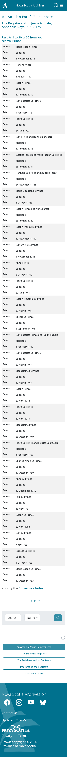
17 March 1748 (24, 382)
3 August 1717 (23, 76)
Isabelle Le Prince (25, 550)
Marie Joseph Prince (27, 46)
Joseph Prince (23, 82)
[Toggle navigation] (58, 5)
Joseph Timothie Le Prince (30, 298)
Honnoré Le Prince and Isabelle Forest (36, 172)
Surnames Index (31, 588)
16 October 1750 (25, 472)
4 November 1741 (25, 256)
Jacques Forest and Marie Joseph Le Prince (39, 154)
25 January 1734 (24, 166)
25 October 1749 (25, 436)
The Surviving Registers (34, 653)
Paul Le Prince (23, 496)
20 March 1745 (24, 310)
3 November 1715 (25, 58)
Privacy (7, 736)
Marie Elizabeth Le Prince (29, 190)
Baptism (20, 52)
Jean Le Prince (23, 532)
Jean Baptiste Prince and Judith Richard (37, 334)
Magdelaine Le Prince (27, 370)
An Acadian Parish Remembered (34, 647)
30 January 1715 (24, 148)
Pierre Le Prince (24, 118)
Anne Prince (22, 262)
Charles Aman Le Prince (29, 460)
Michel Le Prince (25, 316)
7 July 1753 (21, 544)
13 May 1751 (22, 508)
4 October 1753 (24, 562)
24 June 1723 (23, 130)
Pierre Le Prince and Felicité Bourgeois (37, 442)
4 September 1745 (26, 328)
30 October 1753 (25, 580)
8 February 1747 (24, 346)
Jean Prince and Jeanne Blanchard (34, 136)
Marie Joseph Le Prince (28, 568)
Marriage (21, 142)
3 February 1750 (24, 454)
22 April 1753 (23, 526)
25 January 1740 (24, 220)
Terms (22, 736)
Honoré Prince (23, 64)
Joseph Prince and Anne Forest (32, 208)
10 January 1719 (24, 94)
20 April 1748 (23, 400)
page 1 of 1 (36, 600)
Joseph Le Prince (25, 514)
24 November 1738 (26, 184)
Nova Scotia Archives (30, 5)
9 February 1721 (24, 112)
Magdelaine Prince (26, 424)
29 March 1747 (24, 364)
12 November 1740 (26, 238)
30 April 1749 (23, 418)
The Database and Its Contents (34, 660)
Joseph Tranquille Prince (29, 226)
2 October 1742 (24, 274)
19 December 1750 (26, 490)
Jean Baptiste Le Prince (28, 100)
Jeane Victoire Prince (27, 244)
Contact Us (10, 713)
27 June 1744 (23, 292)
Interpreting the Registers (34, 666)
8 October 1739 (24, 202)
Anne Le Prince (24, 478)
